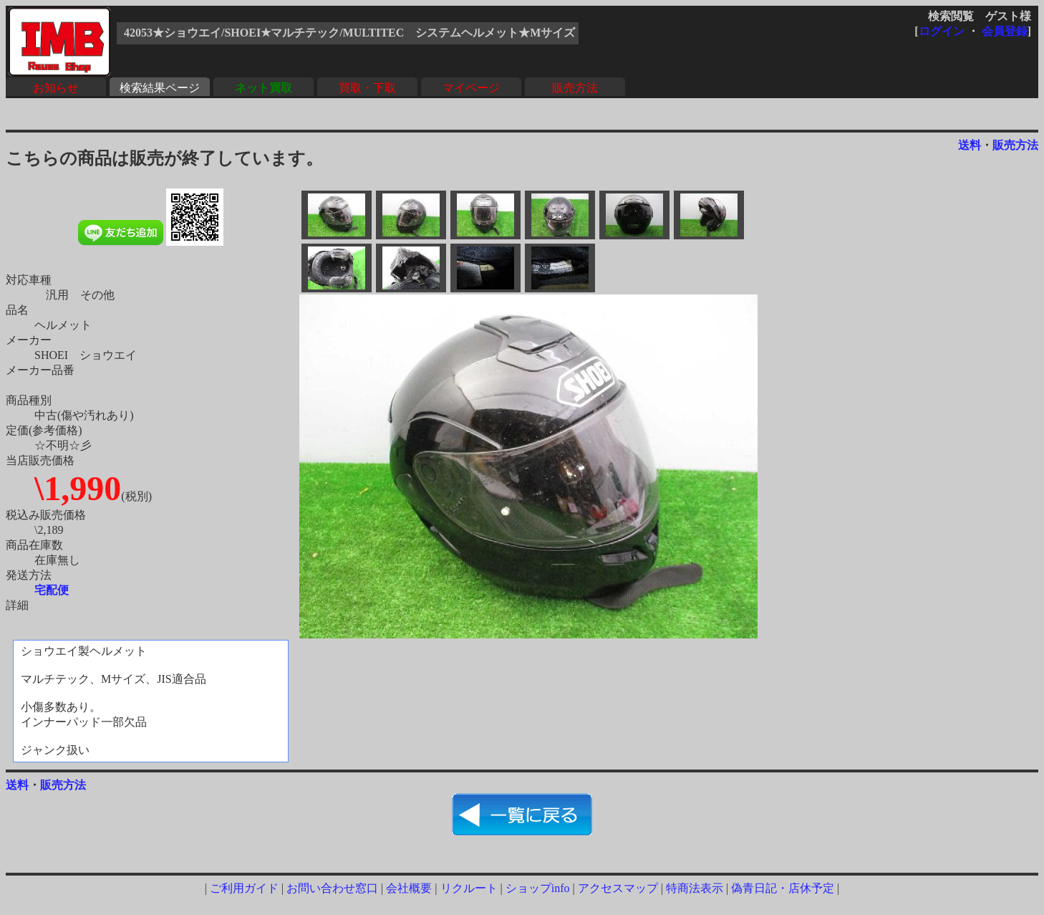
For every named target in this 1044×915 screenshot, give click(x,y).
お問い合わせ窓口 (332, 888)
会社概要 (409, 888)
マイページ (471, 88)
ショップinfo (538, 888)
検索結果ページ (160, 88)
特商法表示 (694, 888)
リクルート (469, 888)
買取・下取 (367, 88)
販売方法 (575, 88)
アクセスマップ (618, 888)
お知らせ (56, 88)
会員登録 (1005, 31)
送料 (969, 145)
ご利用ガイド (244, 888)
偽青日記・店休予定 (782, 888)
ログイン (942, 31)
